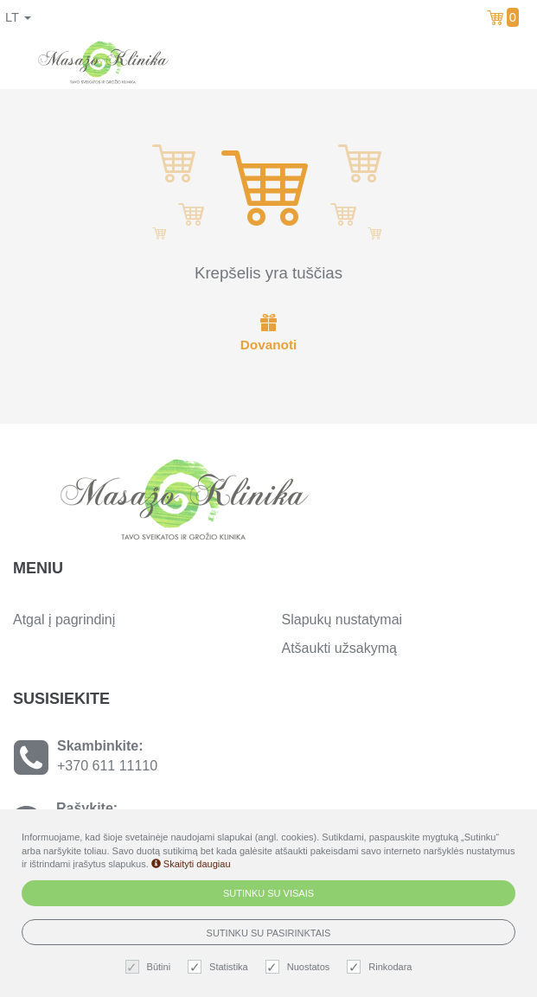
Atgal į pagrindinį (64, 619)
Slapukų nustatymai (342, 619)
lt (18, 17)
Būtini (150, 967)
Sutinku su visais (268, 893)
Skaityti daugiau (191, 864)
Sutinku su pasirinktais (269, 933)
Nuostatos (300, 967)
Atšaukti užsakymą (339, 648)
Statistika (220, 967)
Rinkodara (381, 967)
